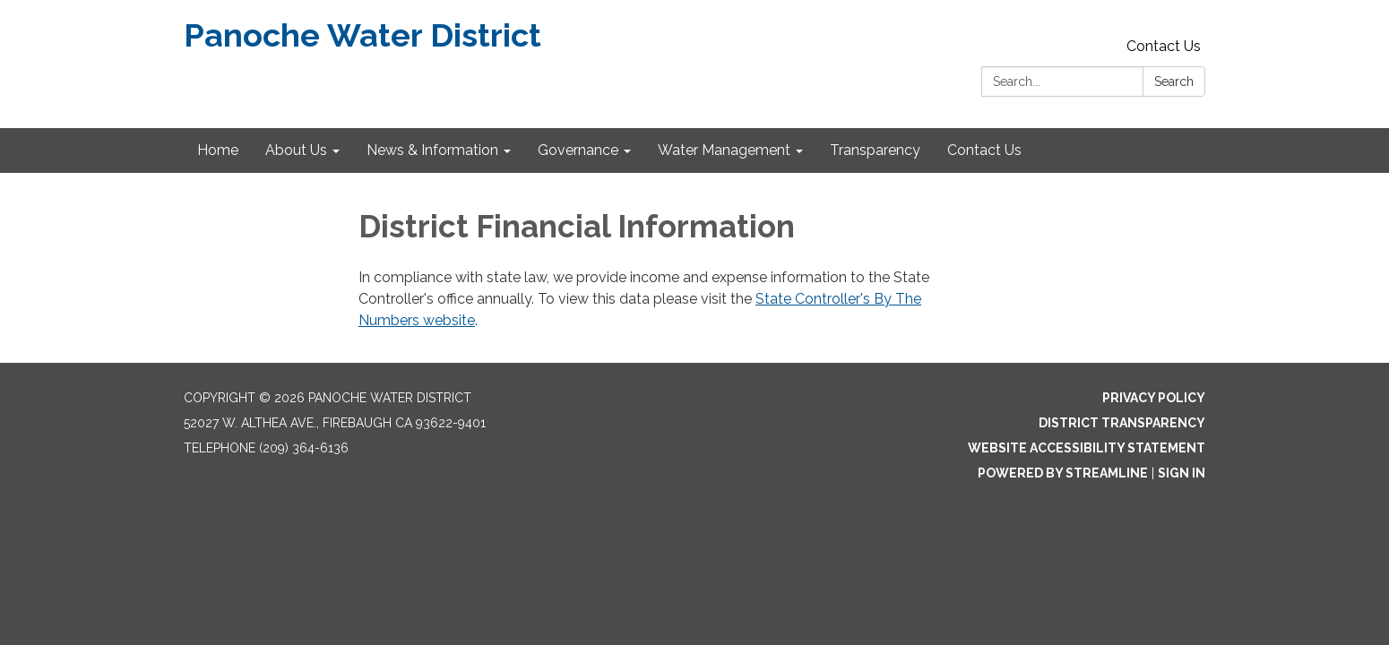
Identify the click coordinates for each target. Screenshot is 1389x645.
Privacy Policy (1153, 398)
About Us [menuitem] (296, 150)
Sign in (1181, 473)
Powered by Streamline (1063, 473)
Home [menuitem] (217, 150)
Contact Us (1163, 46)
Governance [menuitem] (578, 150)
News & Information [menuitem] (432, 150)
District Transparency (1122, 423)
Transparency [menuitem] (875, 150)
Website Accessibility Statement (1086, 448)
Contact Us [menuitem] (984, 150)
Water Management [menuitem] (724, 150)
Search (1174, 81)
